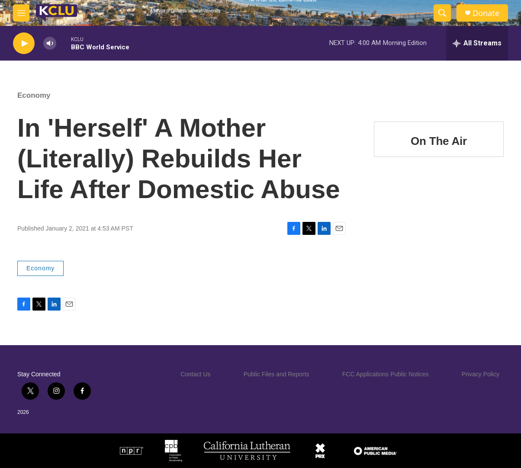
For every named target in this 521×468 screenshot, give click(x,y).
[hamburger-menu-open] (21, 13)
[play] (24, 43)
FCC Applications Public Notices (385, 374)
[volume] (49, 43)
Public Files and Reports (276, 374)
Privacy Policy (480, 374)
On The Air (439, 141)
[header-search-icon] (442, 13)
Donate (486, 13)
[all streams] (477, 43)
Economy (34, 95)
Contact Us (195, 374)
